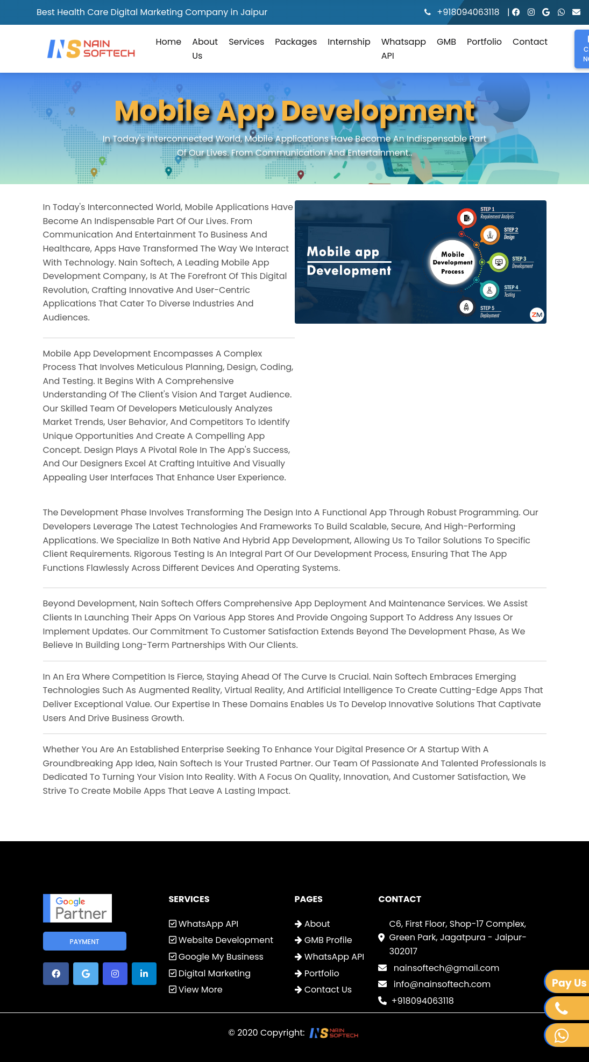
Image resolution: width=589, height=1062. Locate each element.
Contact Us (323, 989)
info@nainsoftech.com (434, 984)
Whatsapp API (403, 49)
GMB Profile (323, 940)
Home (169, 42)
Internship (349, 42)
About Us (205, 49)
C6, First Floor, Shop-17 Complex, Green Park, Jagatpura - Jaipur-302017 (458, 938)
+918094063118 (463, 12)
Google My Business (216, 957)
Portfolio (484, 42)
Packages (296, 42)
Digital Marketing (210, 973)
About (312, 924)
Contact (530, 42)
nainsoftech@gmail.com (438, 968)
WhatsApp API (204, 924)
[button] (56, 973)
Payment (85, 941)
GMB (446, 42)
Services (246, 42)
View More (196, 989)
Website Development (221, 940)
